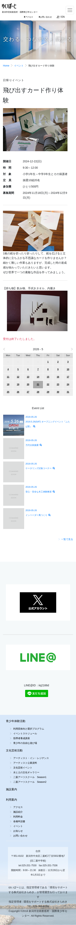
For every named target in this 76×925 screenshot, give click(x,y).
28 (38, 392)
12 (18, 377)
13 (28, 377)
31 (68, 392)
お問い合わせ (45, 17)
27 (28, 392)
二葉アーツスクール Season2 (29, 782)
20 (28, 384)
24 (68, 384)
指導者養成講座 (21, 738)
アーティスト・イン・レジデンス (31, 758)
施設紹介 (18, 812)
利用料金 (18, 816)
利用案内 (11, 799)
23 (58, 384)
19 (18, 384)
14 (38, 377)
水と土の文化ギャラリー (26, 772)
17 (68, 377)
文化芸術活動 (14, 750)
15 (48, 377)
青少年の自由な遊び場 (25, 743)
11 (8, 377)
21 (38, 384)
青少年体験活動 (15, 721)
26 (18, 392)
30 (58, 392)
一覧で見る (65, 539)
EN (63, 16)
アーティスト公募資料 (25, 763)
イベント (19, 65)
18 (8, 384)
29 (48, 392)
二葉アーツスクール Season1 (29, 777)
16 (58, 377)
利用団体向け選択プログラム (28, 728)
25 (8, 392)
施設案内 (11, 789)
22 (48, 384)
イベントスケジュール (25, 733)
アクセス (28, 17)
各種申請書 (19, 821)
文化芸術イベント (22, 767)
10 (68, 369)
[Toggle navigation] (70, 10)
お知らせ (18, 831)
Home (6, 65)
